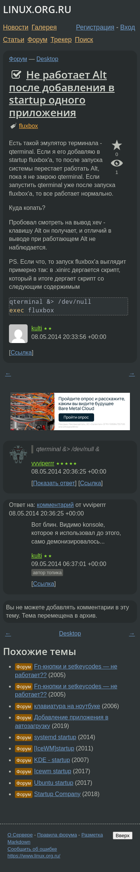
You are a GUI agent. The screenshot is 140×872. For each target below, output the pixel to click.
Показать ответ (54, 483)
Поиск (84, 39)
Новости (15, 27)
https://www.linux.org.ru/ (33, 856)
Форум (37, 39)
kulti (36, 328)
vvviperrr (42, 463)
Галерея (44, 27)
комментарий (55, 505)
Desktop (48, 59)
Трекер (61, 39)
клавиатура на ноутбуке (67, 706)
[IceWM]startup (54, 748)
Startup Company (57, 794)
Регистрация (95, 27)
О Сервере (20, 835)
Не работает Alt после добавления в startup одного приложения (62, 93)
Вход (127, 27)
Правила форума (57, 835)
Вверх (123, 835)
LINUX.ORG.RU (37, 9)
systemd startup (55, 737)
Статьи (13, 39)
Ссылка (21, 352)
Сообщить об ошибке (32, 849)
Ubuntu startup (53, 783)
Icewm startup (52, 771)
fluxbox (28, 126)
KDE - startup (52, 760)
